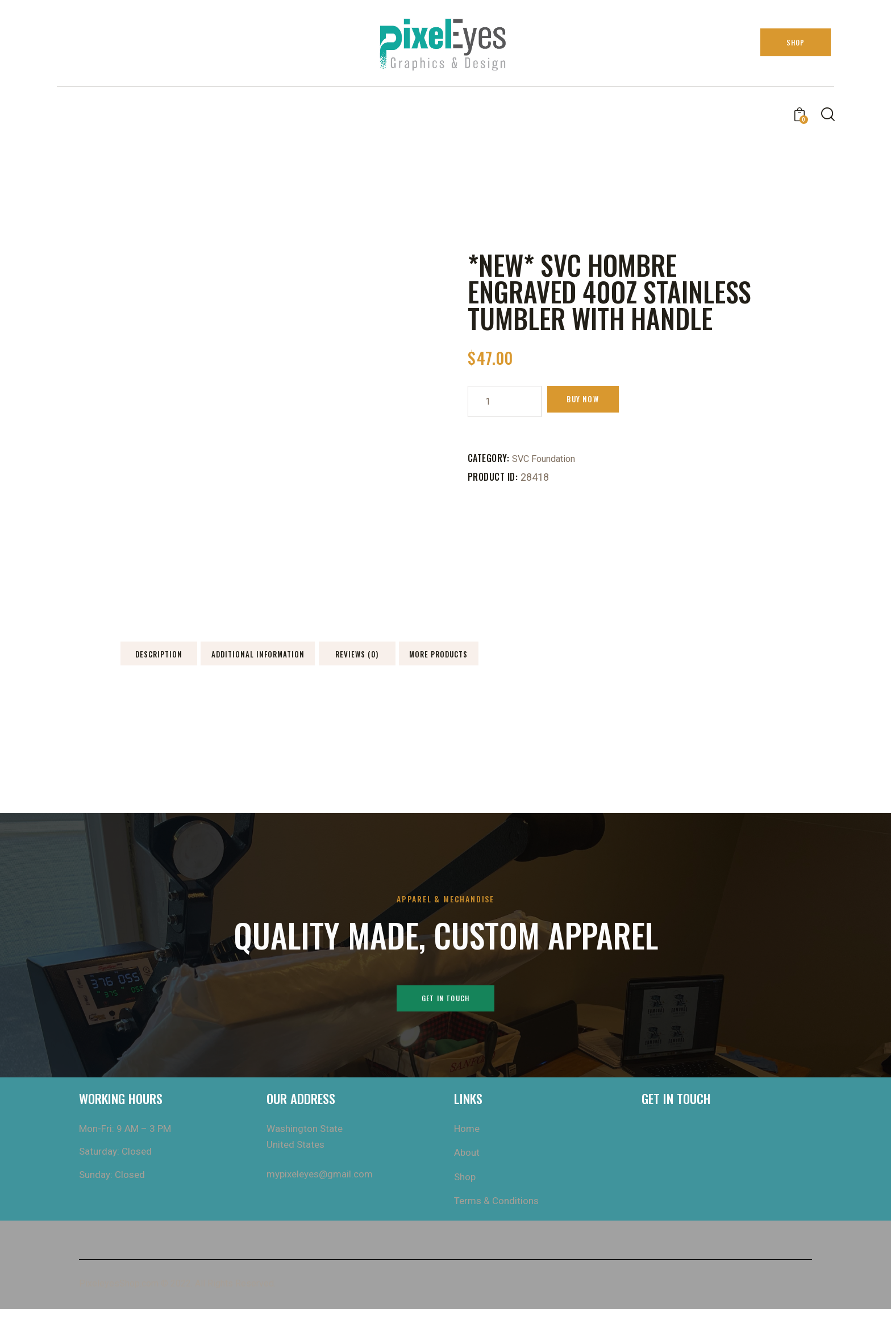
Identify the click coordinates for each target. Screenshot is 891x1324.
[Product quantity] (505, 401)
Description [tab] (199, 659)
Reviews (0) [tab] (522, 659)
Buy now (594, 401)
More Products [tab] (684, 659)
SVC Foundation (548, 458)
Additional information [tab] (360, 659)
